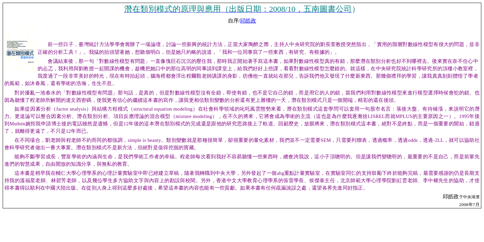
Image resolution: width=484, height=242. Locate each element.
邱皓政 (248, 21)
